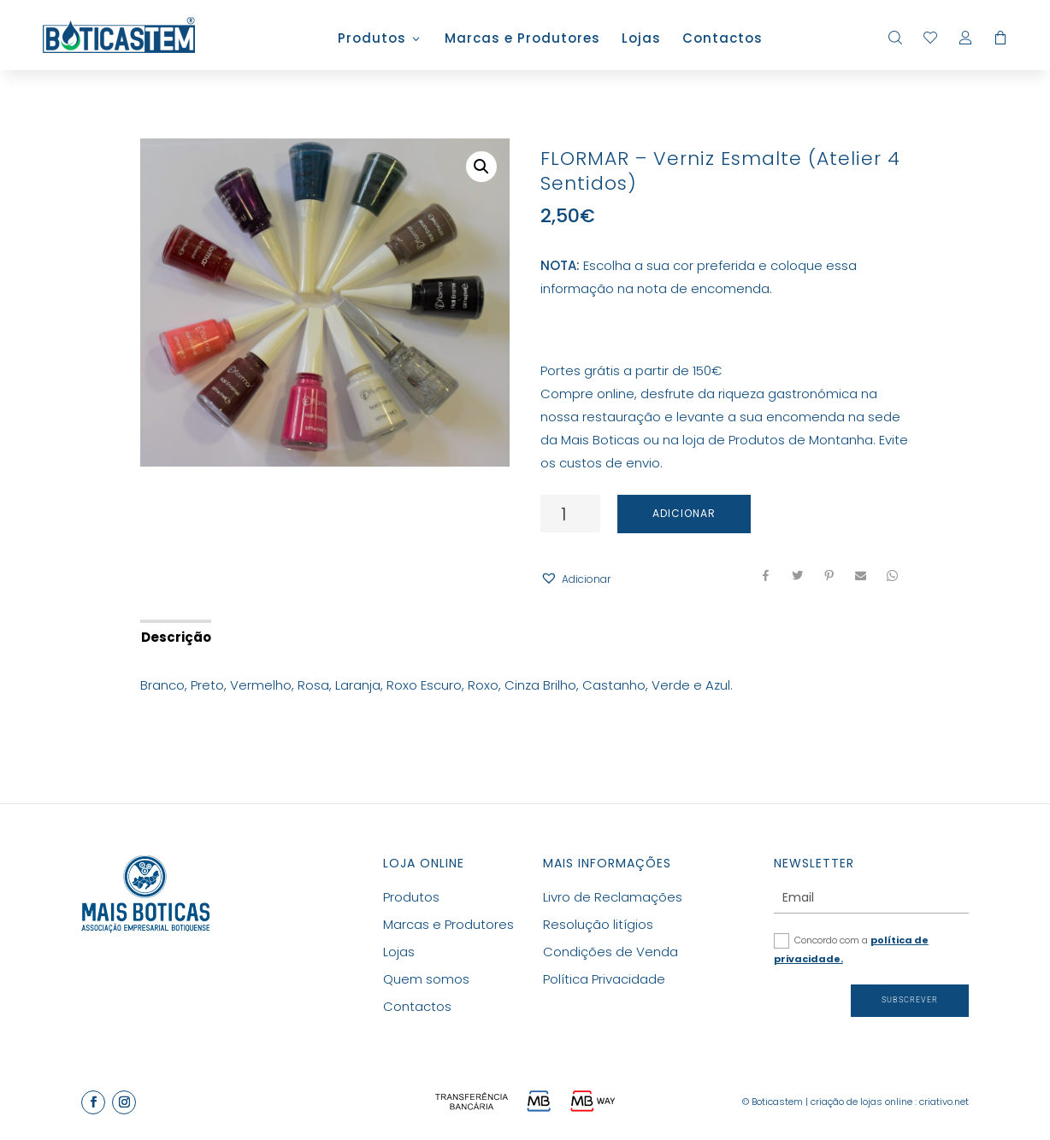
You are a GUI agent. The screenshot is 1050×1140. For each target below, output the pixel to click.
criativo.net (944, 1101)
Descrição (176, 637)
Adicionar (684, 513)
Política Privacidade (604, 979)
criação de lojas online (861, 1101)
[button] (575, 579)
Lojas (641, 39)
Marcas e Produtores (522, 39)
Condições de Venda (610, 952)
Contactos (722, 39)
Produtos (372, 39)
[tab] (175, 636)
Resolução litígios (598, 924)
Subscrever (910, 1000)
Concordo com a (851, 949)
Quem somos (426, 979)
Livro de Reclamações (612, 897)
